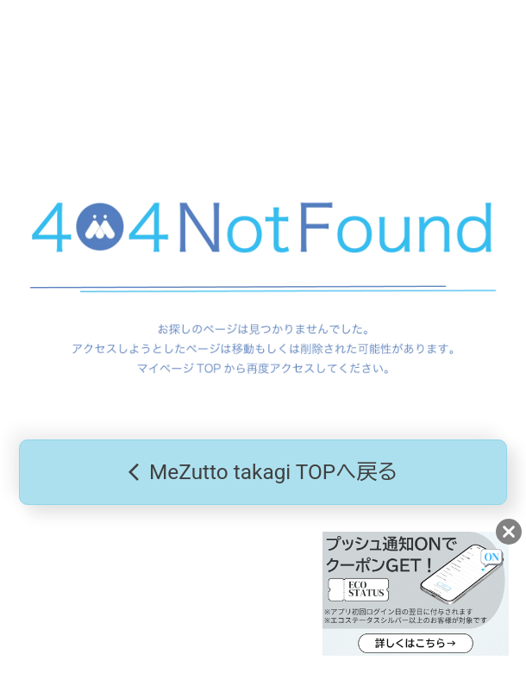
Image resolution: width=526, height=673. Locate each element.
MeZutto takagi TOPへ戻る (263, 473)
